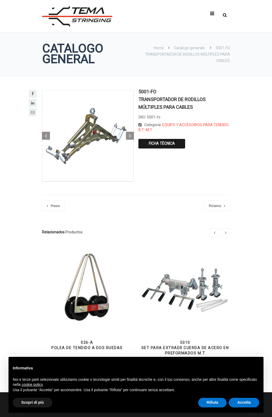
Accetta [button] (244, 402)
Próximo (215, 206)
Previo (55, 206)
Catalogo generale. (189, 48)
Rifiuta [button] (212, 402)
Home (159, 48)
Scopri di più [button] (32, 402)
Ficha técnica (162, 143)
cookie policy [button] (32, 384)
